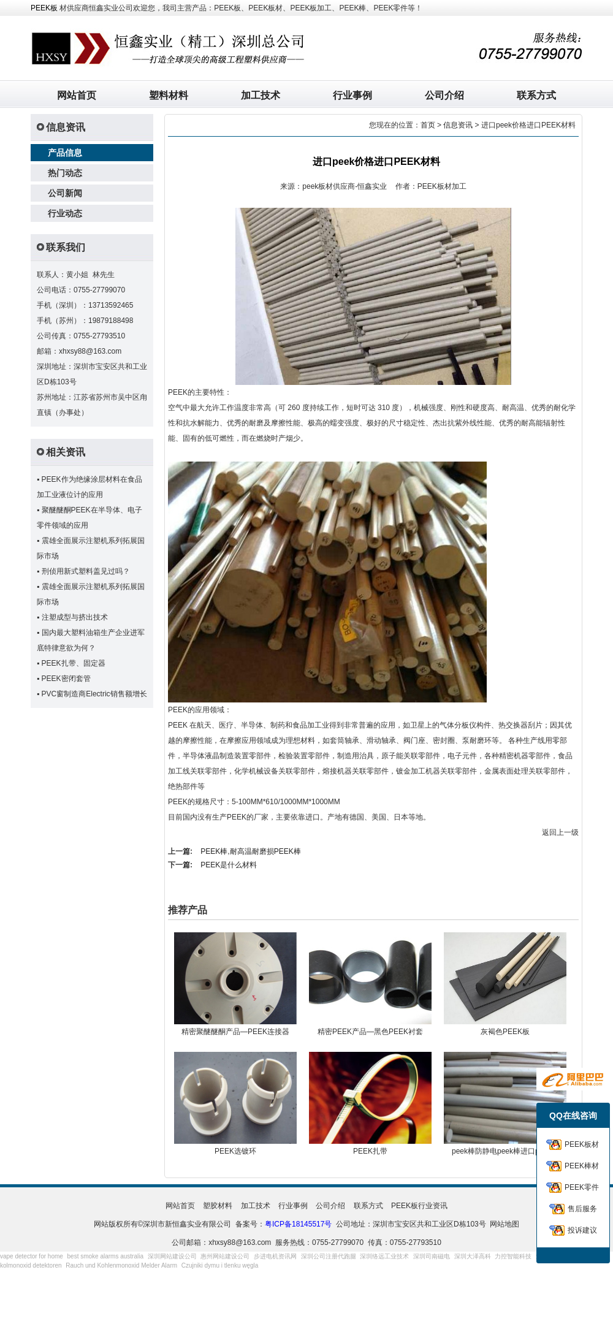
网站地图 (504, 1224)
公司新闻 (65, 193)
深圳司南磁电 (431, 1256)
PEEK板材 (582, 1144)
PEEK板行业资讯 (419, 1205)
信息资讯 (458, 125)
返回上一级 (560, 832)
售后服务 (582, 1208)
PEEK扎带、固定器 (73, 663)
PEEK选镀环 (235, 1151)
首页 (428, 125)
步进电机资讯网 (275, 1256)
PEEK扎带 (370, 1151)
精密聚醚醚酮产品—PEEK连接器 (235, 1031)
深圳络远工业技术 (384, 1256)
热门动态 (65, 173)
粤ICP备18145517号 (298, 1224)
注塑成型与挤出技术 (75, 617)
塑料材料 (168, 95)
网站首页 (76, 95)
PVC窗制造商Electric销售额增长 (94, 694)
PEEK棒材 (582, 1166)
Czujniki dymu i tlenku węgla (220, 1265)
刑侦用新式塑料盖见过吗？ (86, 571)
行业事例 (352, 95)
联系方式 (536, 95)
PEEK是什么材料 (228, 865)
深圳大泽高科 (472, 1256)
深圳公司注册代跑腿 (328, 1256)
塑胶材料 (217, 1205)
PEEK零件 (582, 1187)
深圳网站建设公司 (172, 1256)
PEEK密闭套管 (66, 678)
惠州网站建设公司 (224, 1256)
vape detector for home (31, 1256)
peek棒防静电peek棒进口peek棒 (505, 1151)
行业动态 (65, 213)
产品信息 (65, 153)
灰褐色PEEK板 (505, 1031)
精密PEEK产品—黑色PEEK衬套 (370, 1031)
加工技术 (260, 95)
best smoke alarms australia (105, 1256)
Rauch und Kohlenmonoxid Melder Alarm (121, 1265)
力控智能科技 (513, 1256)
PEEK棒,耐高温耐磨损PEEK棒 (250, 851)
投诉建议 (582, 1230)
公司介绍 (444, 95)
